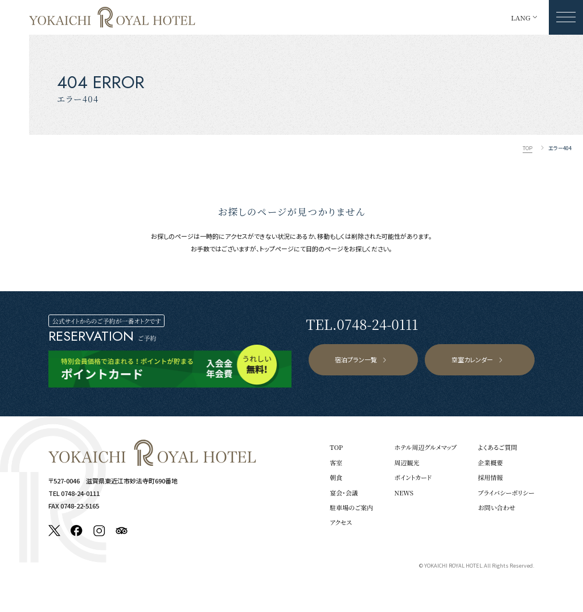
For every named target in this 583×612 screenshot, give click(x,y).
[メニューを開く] (566, 17)
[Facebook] (77, 531)
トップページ (277, 248)
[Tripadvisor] (122, 531)
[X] (54, 531)
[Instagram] (99, 531)
